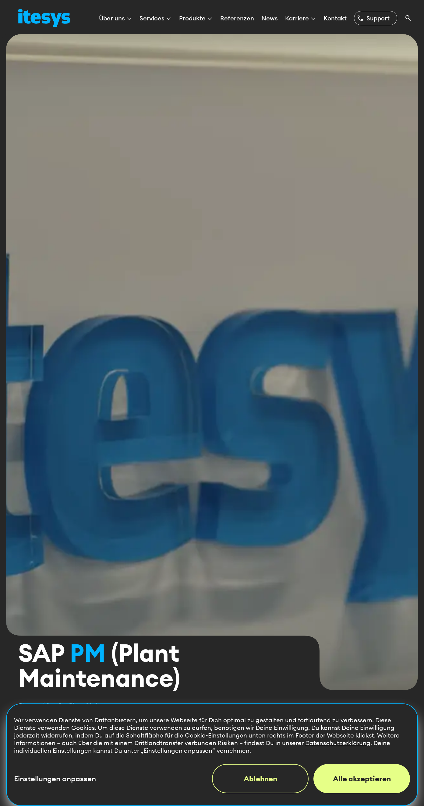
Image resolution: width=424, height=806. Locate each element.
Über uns (115, 18)
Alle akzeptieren (362, 778)
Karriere (300, 18)
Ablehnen (260, 778)
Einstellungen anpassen (55, 778)
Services (156, 18)
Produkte (196, 18)
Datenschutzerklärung (337, 743)
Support (373, 18)
